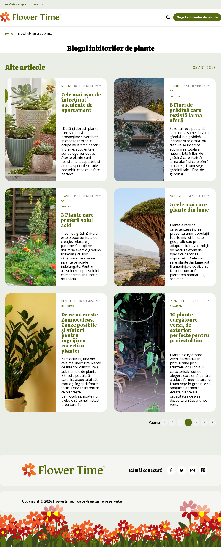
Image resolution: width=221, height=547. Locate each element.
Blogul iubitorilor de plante (197, 17)
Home (9, 33)
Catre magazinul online (24, 4)
